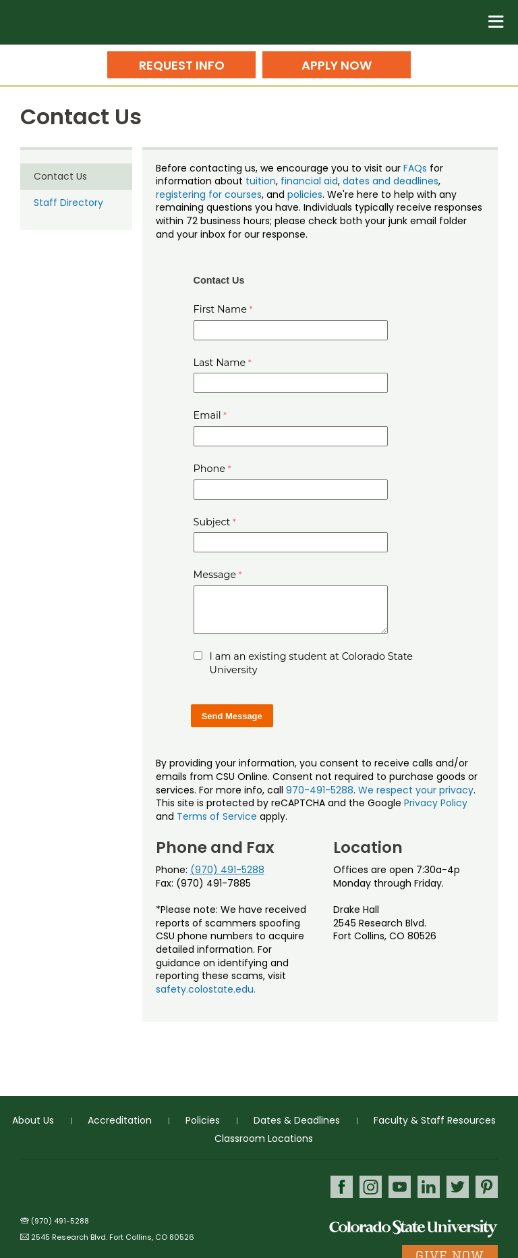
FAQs (415, 168)
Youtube (399, 1187)
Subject (212, 522)
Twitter (458, 1187)
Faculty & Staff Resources (435, 1120)
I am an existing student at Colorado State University (311, 663)
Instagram (370, 1187)
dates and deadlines (390, 181)
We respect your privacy (415, 790)
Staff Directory (68, 202)
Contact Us (60, 176)
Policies (202, 1120)
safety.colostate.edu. (206, 989)
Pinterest (487, 1187)
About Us (33, 1120)
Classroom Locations (263, 1138)
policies (304, 194)
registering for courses (209, 194)
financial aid (309, 181)
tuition (261, 181)
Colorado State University (413, 1228)
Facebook (341, 1187)
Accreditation (120, 1120)
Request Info (182, 65)
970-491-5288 (319, 790)
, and (274, 194)
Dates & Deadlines (297, 1120)
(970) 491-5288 (227, 869)
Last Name (220, 363)
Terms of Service (217, 816)
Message (215, 575)
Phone (210, 469)
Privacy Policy (435, 803)
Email (207, 415)
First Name (221, 309)
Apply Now (336, 65)
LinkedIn (429, 1187)
